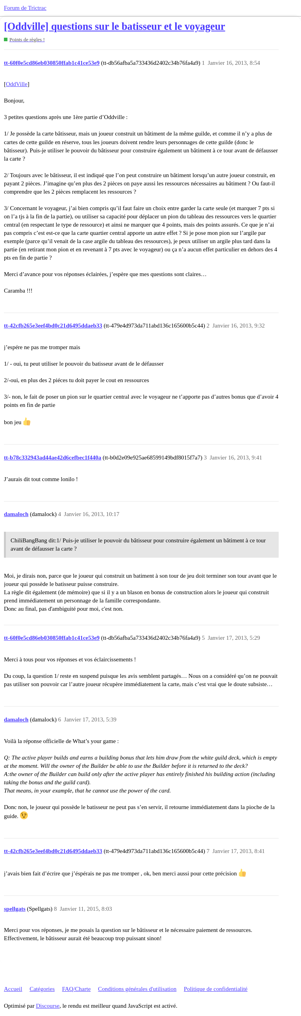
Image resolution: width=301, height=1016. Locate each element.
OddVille (16, 84)
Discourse (48, 1006)
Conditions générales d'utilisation (137, 989)
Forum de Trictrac (25, 8)
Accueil (13, 989)
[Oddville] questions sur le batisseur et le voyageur (114, 26)
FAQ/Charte (76, 989)
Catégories (41, 989)
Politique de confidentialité (215, 989)
